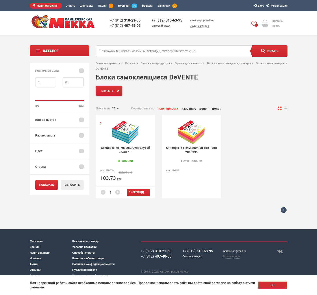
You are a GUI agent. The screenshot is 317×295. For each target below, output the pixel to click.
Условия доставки (84, 247)
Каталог (51, 51)
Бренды (147, 5)
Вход (259, 5)
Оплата (70, 5)
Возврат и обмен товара (88, 258)
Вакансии (167, 6)
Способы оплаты (83, 252)
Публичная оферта (84, 269)
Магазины (36, 241)
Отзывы (35, 269)
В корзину (135, 192)
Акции (105, 6)
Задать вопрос (199, 25)
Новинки (127, 6)
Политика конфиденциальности (93, 264)
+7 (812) (125, 20)
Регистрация (277, 5)
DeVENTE (111, 91)
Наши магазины (47, 5)
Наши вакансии (40, 252)
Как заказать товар (85, 241)
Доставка (86, 5)
